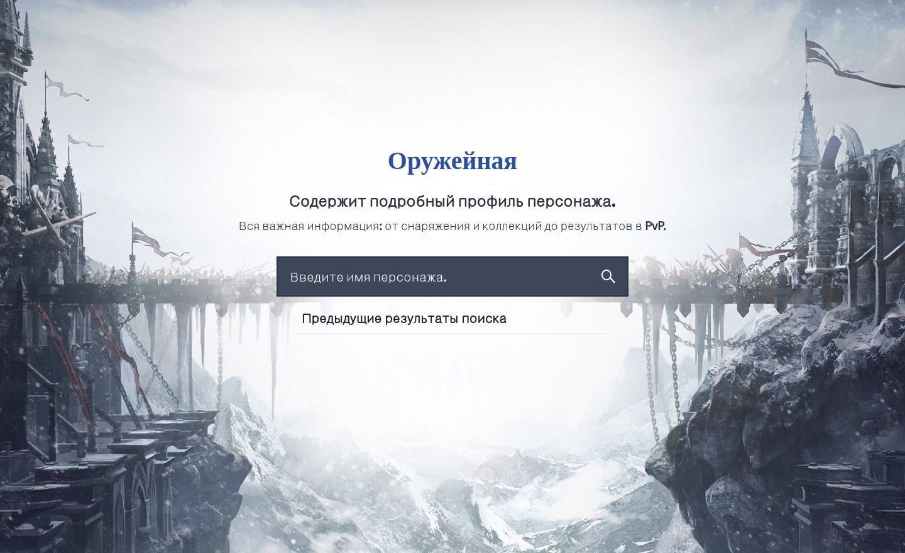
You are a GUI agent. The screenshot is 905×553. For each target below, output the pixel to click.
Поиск (608, 276)
